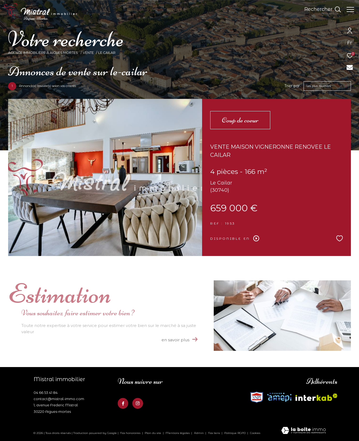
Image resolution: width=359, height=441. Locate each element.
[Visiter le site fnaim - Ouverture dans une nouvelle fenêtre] (279, 397)
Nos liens (214, 433)
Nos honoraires (130, 433)
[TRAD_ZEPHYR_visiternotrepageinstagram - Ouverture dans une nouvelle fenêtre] (137, 403)
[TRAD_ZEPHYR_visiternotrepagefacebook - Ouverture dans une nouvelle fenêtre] (123, 403)
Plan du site (153, 433)
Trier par (292, 86)
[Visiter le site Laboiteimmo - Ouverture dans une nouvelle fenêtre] (303, 431)
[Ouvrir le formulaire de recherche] (320, 9)
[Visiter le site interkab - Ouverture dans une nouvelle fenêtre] (256, 397)
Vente (88, 53)
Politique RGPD (235, 433)
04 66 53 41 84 (46, 392)
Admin (199, 433)
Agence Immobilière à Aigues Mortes (43, 53)
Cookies (255, 433)
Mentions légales (178, 433)
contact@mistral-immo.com (59, 399)
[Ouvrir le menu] (350, 9)
